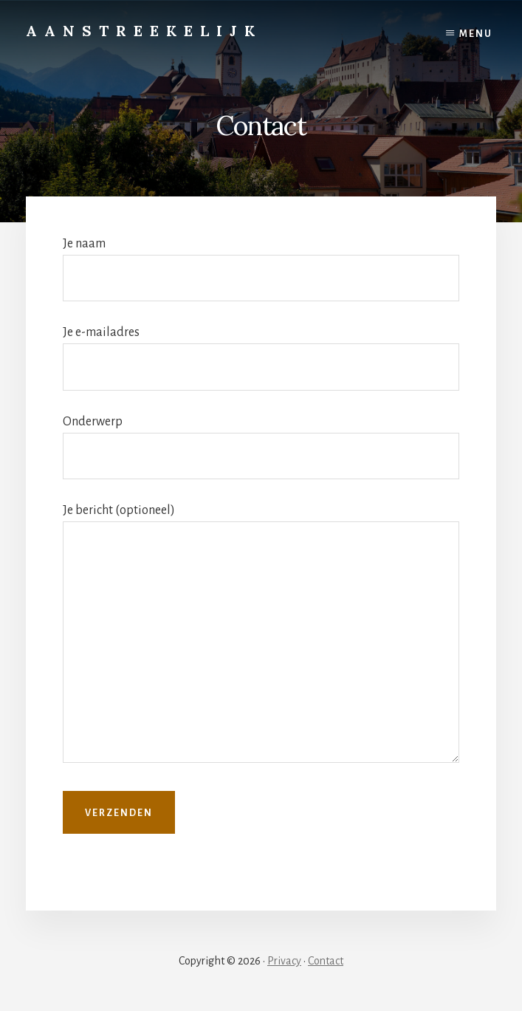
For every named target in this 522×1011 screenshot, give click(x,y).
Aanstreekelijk (144, 30)
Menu (475, 34)
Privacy (284, 961)
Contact (325, 961)
